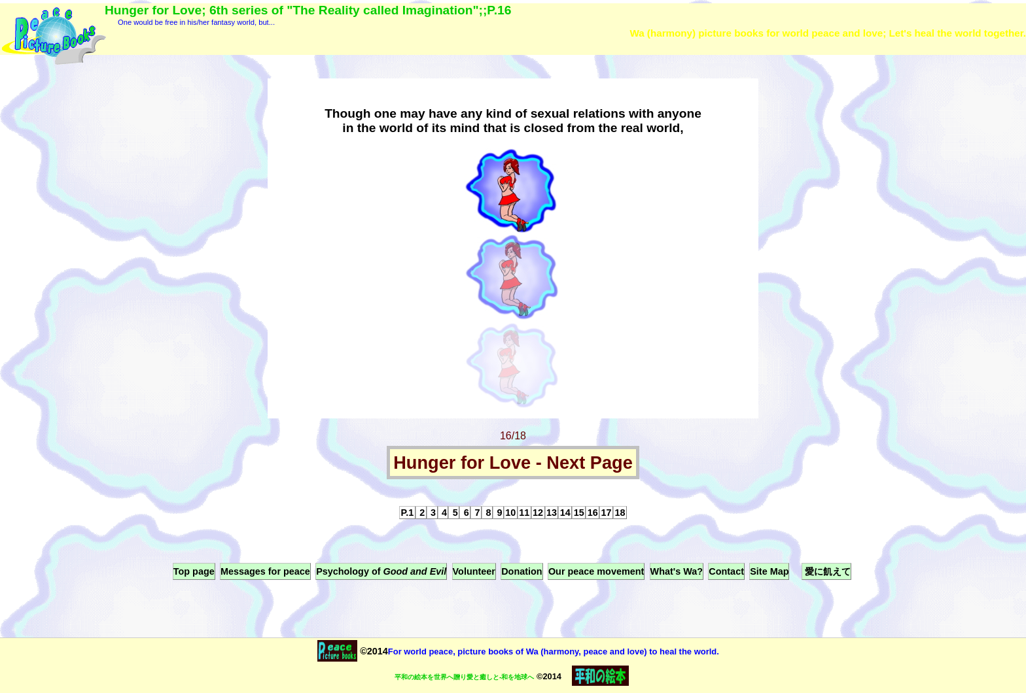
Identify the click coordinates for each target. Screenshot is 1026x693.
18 (619, 512)
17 (606, 512)
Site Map (769, 571)
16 (593, 512)
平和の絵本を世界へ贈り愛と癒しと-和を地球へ (464, 677)
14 (565, 512)
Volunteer (474, 571)
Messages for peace (265, 571)
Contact (726, 571)
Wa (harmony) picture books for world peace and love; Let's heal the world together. (827, 33)
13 (551, 512)
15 (579, 512)
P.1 (407, 512)
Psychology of (381, 571)
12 (538, 512)
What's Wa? (676, 571)
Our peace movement (596, 571)
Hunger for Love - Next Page (513, 462)
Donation (521, 571)
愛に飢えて (826, 571)
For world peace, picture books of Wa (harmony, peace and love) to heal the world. (553, 651)
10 (510, 512)
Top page (194, 571)
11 (524, 512)
